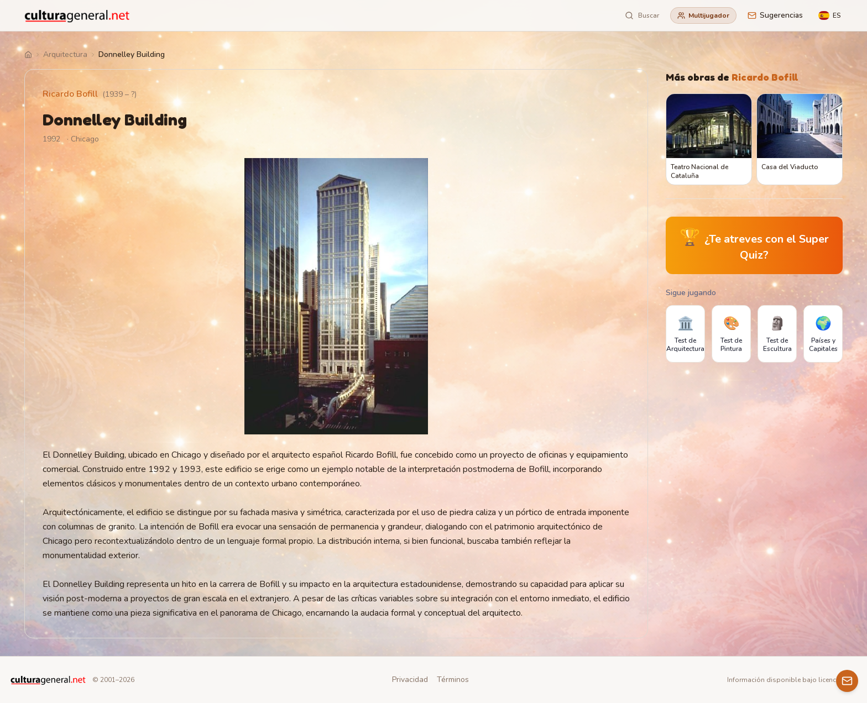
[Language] (829, 15)
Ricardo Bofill (70, 94)
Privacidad (410, 679)
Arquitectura (65, 54)
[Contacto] (847, 681)
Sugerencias (775, 15)
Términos (453, 679)
